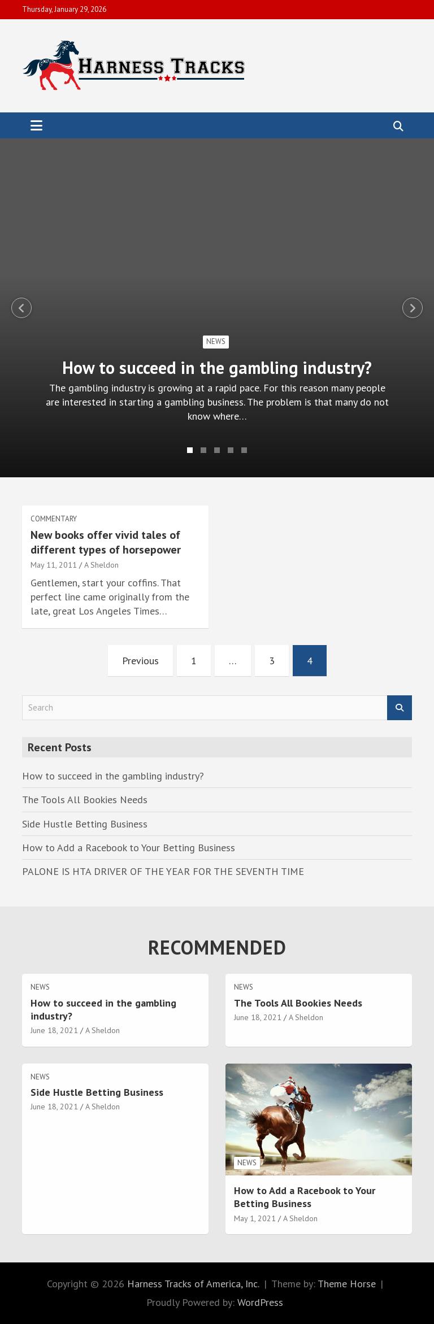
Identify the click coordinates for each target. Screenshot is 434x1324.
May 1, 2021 (255, 1218)
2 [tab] (203, 450)
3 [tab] (217, 450)
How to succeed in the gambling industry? (217, 367)
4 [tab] (230, 450)
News (215, 341)
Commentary (54, 519)
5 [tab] (244, 450)
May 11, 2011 (54, 565)
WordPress (260, 1302)
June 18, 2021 (54, 1030)
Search (399, 708)
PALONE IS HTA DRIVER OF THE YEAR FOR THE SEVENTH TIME (163, 871)
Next (412, 308)
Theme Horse (347, 1283)
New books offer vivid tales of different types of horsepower (106, 542)
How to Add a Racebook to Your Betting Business (128, 847)
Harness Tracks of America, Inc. (193, 1283)
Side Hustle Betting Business (84, 823)
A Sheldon (101, 565)
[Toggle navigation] (36, 125)
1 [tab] (190, 450)
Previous (21, 308)
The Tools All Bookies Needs (84, 799)
